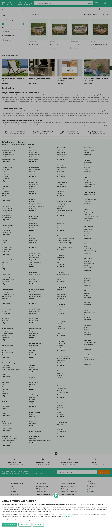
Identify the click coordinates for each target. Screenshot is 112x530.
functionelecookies (69, 516)
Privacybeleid (40, 520)
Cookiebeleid (50, 520)
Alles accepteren (9, 524)
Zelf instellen (25, 524)
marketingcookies (66, 515)
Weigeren (38, 524)
